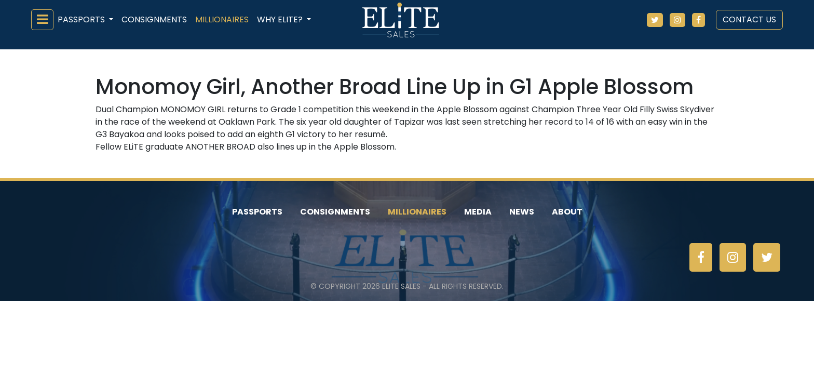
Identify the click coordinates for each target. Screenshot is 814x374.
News (521, 212)
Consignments (154, 19)
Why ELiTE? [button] (281, 19)
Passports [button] (82, 19)
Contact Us (749, 19)
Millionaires (222, 19)
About (567, 212)
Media (478, 212)
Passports (257, 212)
